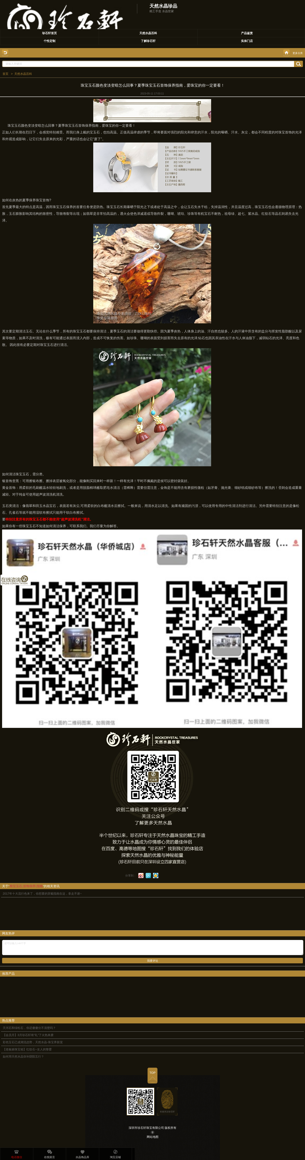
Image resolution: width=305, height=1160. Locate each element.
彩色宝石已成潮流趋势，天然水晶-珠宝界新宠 (33, 1042)
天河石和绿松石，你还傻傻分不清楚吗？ (29, 1028)
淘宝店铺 (115, 1153)
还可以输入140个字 (152, 947)
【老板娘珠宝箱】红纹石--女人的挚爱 (27, 1049)
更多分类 (298, 53)
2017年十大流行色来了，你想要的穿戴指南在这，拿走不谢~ (42, 893)
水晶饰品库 (82, 1153)
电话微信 (16, 1153)
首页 (5, 73)
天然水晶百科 (23, 73)
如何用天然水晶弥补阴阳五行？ (23, 1056)
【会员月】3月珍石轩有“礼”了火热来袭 (28, 1035)
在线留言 (49, 1153)
